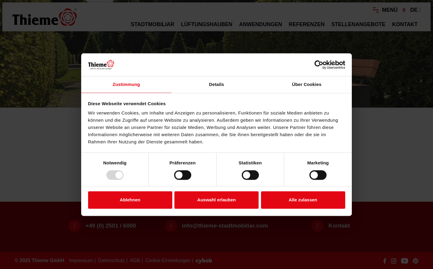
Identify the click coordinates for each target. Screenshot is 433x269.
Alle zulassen (303, 200)
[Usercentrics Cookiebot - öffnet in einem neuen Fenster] (319, 64)
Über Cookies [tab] (306, 84)
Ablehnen (130, 200)
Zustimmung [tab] (126, 84)
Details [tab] (216, 84)
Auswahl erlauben (216, 200)
